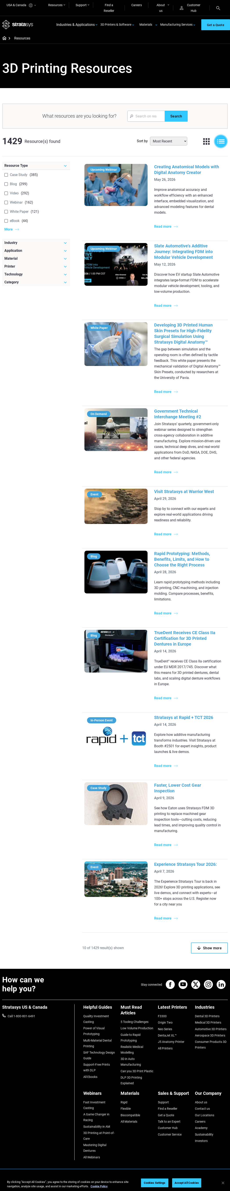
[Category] (36, 282)
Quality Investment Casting (96, 1019)
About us (161, 7)
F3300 (162, 1016)
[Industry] (36, 243)
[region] (115, 1183)
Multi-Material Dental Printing (97, 1043)
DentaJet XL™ (167, 1035)
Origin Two (165, 1022)
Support (81, 5)
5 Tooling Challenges (134, 1022)
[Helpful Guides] (99, 1008)
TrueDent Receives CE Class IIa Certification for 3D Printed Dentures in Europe (184, 638)
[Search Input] (146, 116)
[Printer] (36, 266)
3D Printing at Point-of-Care (98, 1135)
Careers (136, 5)
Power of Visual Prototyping (94, 1031)
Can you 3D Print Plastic (137, 1071)
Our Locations (204, 1115)
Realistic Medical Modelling (132, 1049)
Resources (55, 5)
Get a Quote (166, 1115)
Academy (201, 1128)
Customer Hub (190, 7)
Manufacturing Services (176, 24)
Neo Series (165, 1029)
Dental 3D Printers (207, 1016)
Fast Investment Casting (94, 1105)
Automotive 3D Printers (210, 1029)
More (8, 229)
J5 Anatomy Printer (171, 1042)
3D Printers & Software (115, 24)
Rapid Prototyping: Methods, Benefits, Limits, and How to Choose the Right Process (182, 559)
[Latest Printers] (174, 1008)
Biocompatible (130, 1115)
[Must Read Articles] (137, 1011)
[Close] (223, 1183)
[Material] (36, 259)
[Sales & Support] (174, 1094)
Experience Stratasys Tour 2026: (185, 864)
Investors (201, 1141)
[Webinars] (99, 1094)
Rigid (124, 1102)
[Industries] (211, 1008)
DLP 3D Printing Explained (131, 1080)
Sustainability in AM (96, 1126)
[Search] (218, 8)
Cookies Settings (155, 1182)
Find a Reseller (109, 7)
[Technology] (36, 274)
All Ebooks (90, 1077)
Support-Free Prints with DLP (96, 1067)
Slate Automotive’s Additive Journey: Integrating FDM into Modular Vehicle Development (183, 251)
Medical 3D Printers (208, 1022)
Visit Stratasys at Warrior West (184, 491)
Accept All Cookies (187, 1182)
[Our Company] (211, 1094)
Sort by (142, 141)
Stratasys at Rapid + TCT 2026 (183, 717)
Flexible (126, 1108)
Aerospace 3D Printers (210, 1035)
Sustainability (204, 1134)
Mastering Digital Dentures (94, 1147)
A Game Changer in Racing (96, 1117)
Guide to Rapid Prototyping (131, 1037)
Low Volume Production (137, 1028)
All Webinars (91, 1157)
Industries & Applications (75, 25)
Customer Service (170, 1134)
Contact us (202, 1108)
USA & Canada (21, 5)
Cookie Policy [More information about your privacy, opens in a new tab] (99, 1186)
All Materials (129, 1121)
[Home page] (3, 38)
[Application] (36, 251)
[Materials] (137, 1094)
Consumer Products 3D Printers (210, 1044)
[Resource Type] (36, 166)
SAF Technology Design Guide (99, 1055)
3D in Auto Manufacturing (131, 1061)
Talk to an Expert (169, 1121)
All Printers (165, 1048)
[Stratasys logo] (17, 24)
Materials (145, 24)
